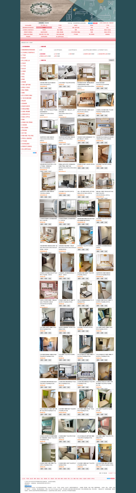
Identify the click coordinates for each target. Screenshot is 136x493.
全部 (41, 50)
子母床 (24, 55)
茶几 (49, 478)
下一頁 (114, 473)
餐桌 (77, 478)
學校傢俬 (24, 130)
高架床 (24, 63)
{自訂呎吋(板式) (58, 50)
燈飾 (23, 119)
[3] (111, 473)
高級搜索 (47, 23)
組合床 (24, 68)
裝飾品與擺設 (25, 108)
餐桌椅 (24, 100)
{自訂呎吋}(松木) (73, 50)
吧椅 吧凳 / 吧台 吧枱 (27, 135)
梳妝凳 (84, 478)
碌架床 (24, 58)
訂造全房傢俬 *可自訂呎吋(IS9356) (67, 82)
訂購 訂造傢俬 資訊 (104, 23)
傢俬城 (26, 483)
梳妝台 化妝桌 (26, 87)
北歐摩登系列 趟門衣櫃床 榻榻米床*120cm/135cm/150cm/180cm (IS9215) (67, 138)
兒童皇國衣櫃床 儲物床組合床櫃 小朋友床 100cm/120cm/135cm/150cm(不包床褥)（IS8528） (48, 247)
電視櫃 (24, 82)
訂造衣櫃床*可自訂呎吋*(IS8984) (85, 245)
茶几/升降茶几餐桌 (27, 95)
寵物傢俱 (24, 103)
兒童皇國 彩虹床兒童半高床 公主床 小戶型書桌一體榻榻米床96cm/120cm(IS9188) (48, 166)
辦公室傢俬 (25, 127)
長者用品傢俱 (25, 143)
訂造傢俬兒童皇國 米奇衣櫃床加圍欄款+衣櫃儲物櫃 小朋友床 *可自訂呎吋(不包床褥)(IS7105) (48, 437)
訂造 (72, 478)
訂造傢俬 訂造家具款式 (28, 52)
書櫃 (23, 92)
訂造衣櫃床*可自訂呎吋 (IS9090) (103, 164)
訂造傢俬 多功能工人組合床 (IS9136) (86, 164)
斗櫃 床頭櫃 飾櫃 (26, 98)
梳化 (23, 76)
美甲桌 (92, 478)
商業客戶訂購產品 (27, 146)
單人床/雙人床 (26, 60)
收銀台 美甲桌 (26, 117)
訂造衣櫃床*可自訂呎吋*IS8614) (103, 218)
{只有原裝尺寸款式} (102, 50)
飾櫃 (62, 478)
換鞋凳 (88, 478)
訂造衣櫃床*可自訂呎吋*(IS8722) (66, 191)
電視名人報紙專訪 (27, 138)
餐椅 (35, 478)
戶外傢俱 (24, 141)
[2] (109, 473)
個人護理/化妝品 (26, 149)
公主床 (23, 478)
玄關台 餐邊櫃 (26, 111)
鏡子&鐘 (24, 133)
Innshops (28, 25)
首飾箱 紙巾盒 (26, 114)
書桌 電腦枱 (25, 90)
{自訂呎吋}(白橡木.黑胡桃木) (90, 50)
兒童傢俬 (24, 125)
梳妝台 (38, 478)
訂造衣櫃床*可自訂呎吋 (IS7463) (85, 327)
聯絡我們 (111, 23)
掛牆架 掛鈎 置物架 (27, 122)
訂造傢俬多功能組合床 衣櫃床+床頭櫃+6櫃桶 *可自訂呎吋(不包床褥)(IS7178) (104, 383)
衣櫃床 (31, 42)
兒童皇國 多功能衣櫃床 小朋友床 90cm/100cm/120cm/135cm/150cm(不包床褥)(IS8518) (67, 247)
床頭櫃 (65, 478)
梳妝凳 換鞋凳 (26, 106)
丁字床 (24, 66)
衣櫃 (56, 478)
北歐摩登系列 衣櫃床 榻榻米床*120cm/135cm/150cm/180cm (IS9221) (47, 138)
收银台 (80, 478)
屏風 (23, 74)
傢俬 (27, 42)
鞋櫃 (23, 79)
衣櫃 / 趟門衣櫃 (26, 84)
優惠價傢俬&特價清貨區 (28, 49)
